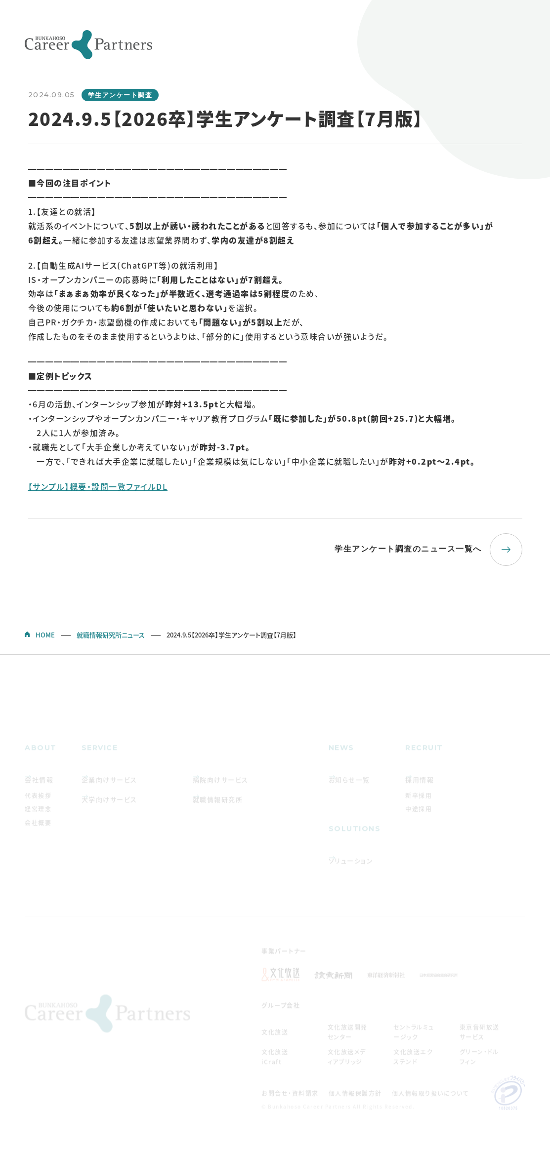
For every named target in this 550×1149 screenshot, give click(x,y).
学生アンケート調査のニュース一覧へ (408, 549)
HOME (45, 634)
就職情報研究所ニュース (111, 634)
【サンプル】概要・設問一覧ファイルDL (98, 486)
